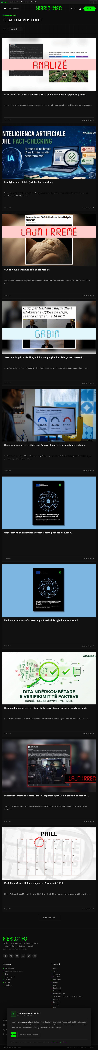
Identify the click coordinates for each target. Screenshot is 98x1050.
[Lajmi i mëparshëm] (91, 2)
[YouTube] (17, 956)
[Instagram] (11, 956)
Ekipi (5, 974)
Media (55, 968)
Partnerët (56, 991)
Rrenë (55, 982)
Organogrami (9, 977)
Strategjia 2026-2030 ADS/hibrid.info (67, 996)
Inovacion (56, 1002)
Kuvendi (7, 980)
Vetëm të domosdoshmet (29, 1034)
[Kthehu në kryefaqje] (14, 8)
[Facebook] (5, 956)
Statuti (6, 982)
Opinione (56, 974)
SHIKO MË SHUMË (49, 918)
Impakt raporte (58, 994)
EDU (54, 985)
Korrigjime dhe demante (13, 971)
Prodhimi (56, 999)
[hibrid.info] (15, 939)
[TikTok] (29, 956)
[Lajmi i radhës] (95, 2)
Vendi (54, 971)
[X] (23, 956)
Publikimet (8, 985)
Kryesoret (56, 980)
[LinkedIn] (34, 956)
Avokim (55, 1005)
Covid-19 (56, 977)
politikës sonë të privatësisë (59, 1042)
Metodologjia (9, 968)
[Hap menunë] (5, 8)
